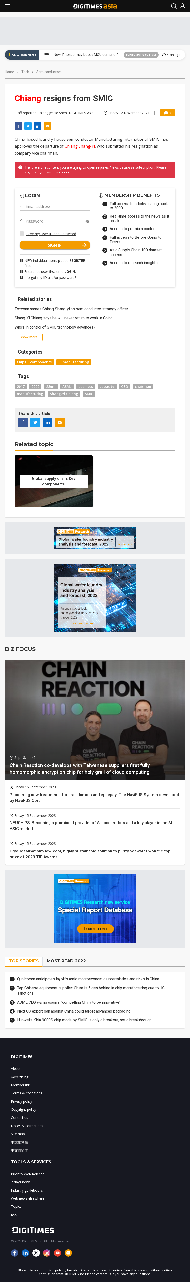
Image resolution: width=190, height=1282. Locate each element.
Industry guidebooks (27, 1190)
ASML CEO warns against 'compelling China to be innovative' (68, 1002)
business (85, 386)
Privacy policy (21, 1101)
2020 (35, 386)
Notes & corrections (27, 1125)
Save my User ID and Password (51, 233)
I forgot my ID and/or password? (50, 277)
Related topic (34, 444)
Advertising (19, 1077)
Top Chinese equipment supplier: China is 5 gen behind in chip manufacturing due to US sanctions (91, 991)
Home (9, 72)
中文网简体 (19, 1150)
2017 (21, 386)
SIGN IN (67, 245)
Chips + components (34, 362)
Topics (16, 1206)
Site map (18, 1133)
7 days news (20, 1182)
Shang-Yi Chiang (64, 393)
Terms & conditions (26, 1093)
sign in (30, 172)
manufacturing (30, 393)
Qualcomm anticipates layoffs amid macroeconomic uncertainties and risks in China (88, 979)
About (15, 1068)
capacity (107, 386)
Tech (25, 72)
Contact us (19, 1117)
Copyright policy (23, 1109)
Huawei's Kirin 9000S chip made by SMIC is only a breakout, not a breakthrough (84, 1020)
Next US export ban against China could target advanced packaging (73, 1011)
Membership (21, 1085)
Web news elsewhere (27, 1198)
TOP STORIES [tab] (24, 961)
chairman (143, 386)
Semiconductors (49, 72)
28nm (51, 386)
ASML (66, 386)
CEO (124, 386)
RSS (14, 1214)
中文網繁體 (19, 1142)
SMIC (89, 393)
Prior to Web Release (27, 1174)
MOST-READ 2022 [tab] (66, 961)
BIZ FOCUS (20, 649)
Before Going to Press (141, 55)
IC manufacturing (74, 362)
